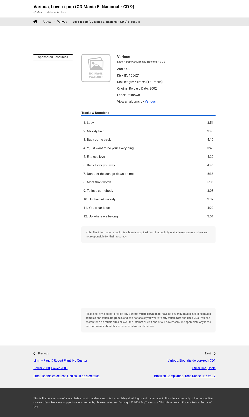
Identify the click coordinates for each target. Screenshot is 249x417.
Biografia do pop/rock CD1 (197, 360)
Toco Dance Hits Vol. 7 (200, 376)
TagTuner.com (149, 402)
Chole (212, 368)
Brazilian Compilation (168, 376)
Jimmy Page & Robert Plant (52, 360)
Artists (47, 21)
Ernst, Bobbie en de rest (49, 376)
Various (62, 21)
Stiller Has (199, 368)
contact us (110, 402)
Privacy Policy (190, 402)
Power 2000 (41, 368)
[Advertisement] (124, 40)
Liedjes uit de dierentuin (83, 376)
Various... (151, 101)
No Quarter (79, 360)
